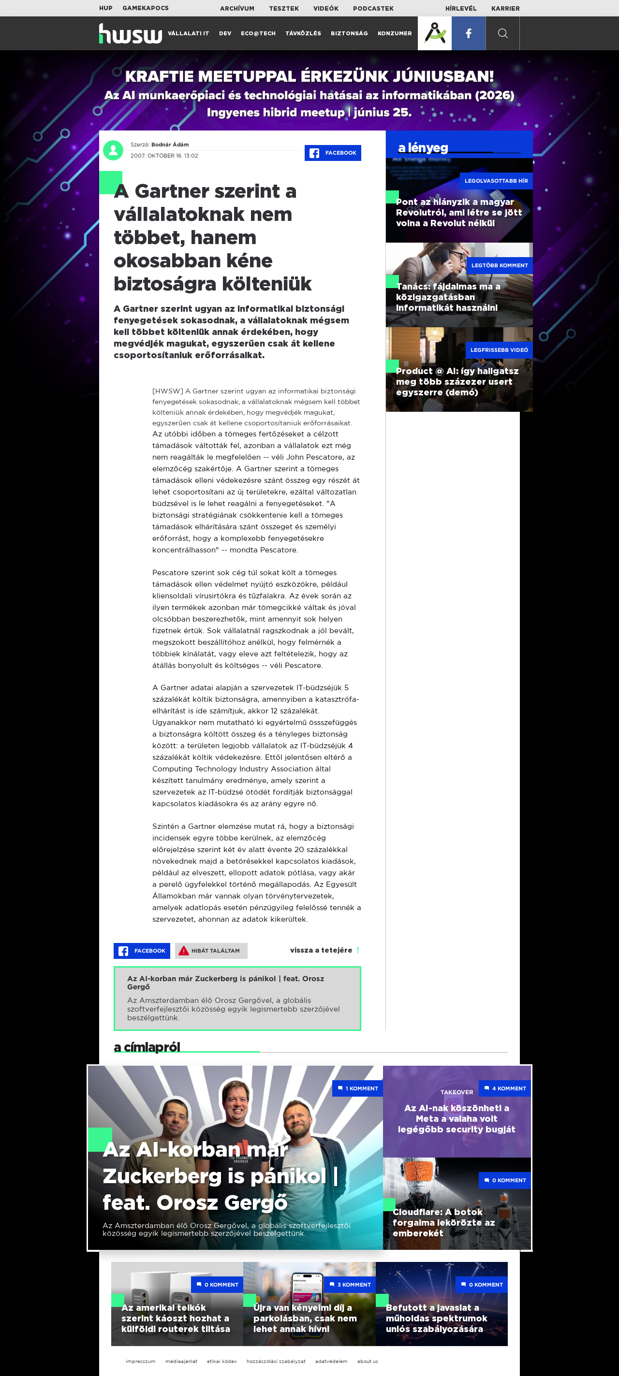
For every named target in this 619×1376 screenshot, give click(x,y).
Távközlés (303, 33)
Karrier (505, 9)
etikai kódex (222, 1361)
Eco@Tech (258, 33)
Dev (225, 33)
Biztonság (349, 33)
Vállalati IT (188, 33)
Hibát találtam (209, 950)
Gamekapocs (145, 8)
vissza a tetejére (321, 950)
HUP (106, 8)
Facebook (333, 153)
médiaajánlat (181, 1361)
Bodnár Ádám (170, 144)
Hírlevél (461, 9)
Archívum (237, 9)
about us (367, 1361)
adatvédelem (331, 1361)
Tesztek (284, 9)
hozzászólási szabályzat (276, 1361)
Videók (326, 9)
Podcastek (373, 9)
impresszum (141, 1361)
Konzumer (395, 33)
